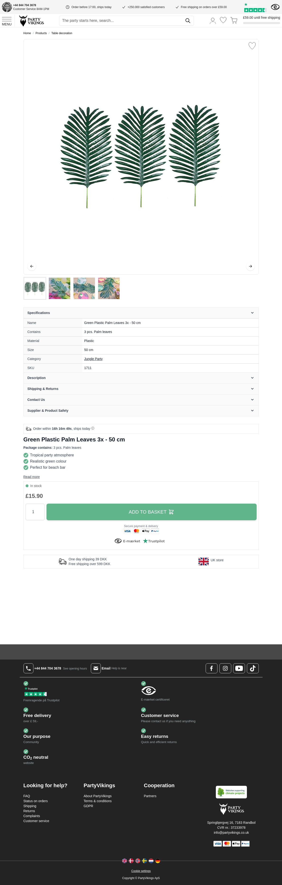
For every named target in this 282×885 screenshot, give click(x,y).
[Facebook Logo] (211, 668)
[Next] (250, 266)
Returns (29, 811)
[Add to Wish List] (252, 46)
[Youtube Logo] (239, 668)
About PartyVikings (98, 796)
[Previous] (32, 266)
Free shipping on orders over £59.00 (204, 7)
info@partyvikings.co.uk (231, 832)
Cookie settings (141, 871)
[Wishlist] (223, 20)
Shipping (30, 806)
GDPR (88, 806)
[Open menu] (7, 21)
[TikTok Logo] (253, 668)
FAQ (26, 796)
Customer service (36, 821)
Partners (150, 796)
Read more (31, 477)
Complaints (31, 816)
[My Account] (213, 20)
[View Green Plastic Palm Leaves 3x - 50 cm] (34, 288)
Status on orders (35, 801)
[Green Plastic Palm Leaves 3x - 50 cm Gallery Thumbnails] (71, 288)
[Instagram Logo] (225, 668)
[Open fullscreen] (141, 156)
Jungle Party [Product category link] (93, 359)
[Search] (188, 20)
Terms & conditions (98, 801)
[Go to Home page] (31, 20)
